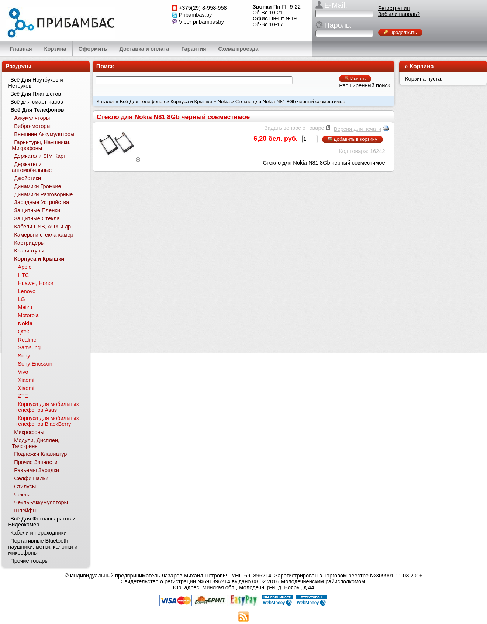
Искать (355, 78)
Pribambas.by (195, 15)
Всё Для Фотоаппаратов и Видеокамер (41, 522)
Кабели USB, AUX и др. (43, 227)
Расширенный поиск (364, 85)
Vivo (23, 372)
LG (21, 299)
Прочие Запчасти (36, 462)
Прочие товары (29, 561)
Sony (24, 356)
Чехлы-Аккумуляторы (41, 502)
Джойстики (27, 178)
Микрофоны (29, 432)
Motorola (28, 315)
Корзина (422, 66)
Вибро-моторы (32, 126)
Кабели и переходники (38, 533)
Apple (25, 267)
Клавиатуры (29, 251)
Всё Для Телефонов (142, 101)
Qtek (23, 332)
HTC (23, 275)
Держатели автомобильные (32, 167)
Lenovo (26, 291)
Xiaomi (26, 380)
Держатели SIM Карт (40, 156)
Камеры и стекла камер (43, 235)
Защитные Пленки (37, 210)
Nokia (223, 101)
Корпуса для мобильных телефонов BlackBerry (47, 421)
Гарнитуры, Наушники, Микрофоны (41, 145)
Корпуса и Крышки (191, 101)
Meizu (25, 307)
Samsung (29, 347)
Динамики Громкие (37, 186)
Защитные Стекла (36, 218)
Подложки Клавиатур (40, 454)
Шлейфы (25, 510)
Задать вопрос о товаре (294, 128)
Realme (27, 340)
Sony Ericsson (35, 364)
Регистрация (394, 8)
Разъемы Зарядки (36, 470)
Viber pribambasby (201, 22)
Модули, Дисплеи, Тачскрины (35, 443)
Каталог (105, 101)
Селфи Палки (31, 478)
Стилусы (25, 486)
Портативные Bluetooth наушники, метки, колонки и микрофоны (42, 547)
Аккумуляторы (32, 118)
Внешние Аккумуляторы (44, 134)
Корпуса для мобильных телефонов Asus (47, 407)
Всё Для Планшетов (35, 94)
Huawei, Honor (35, 283)
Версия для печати (357, 129)
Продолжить (400, 32)
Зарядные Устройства (41, 202)
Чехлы (22, 495)
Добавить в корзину (352, 139)
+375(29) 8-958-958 (203, 8)
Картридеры (29, 243)
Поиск (105, 66)
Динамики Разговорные (43, 194)
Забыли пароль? (399, 14)
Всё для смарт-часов (36, 102)
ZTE (23, 396)
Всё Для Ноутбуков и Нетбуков (35, 83)
